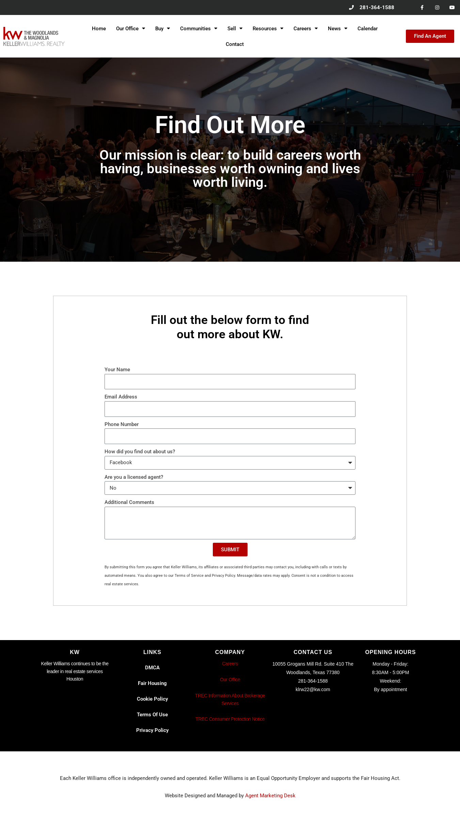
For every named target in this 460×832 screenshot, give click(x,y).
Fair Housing (152, 684)
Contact (235, 44)
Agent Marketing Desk (270, 796)
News (337, 29)
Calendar (368, 29)
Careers (306, 29)
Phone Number (122, 424)
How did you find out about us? (140, 452)
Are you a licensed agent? (134, 477)
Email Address (121, 397)
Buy (162, 29)
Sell (234, 29)
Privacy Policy (152, 731)
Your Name (117, 370)
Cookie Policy (152, 699)
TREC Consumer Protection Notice (230, 719)
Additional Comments (129, 503)
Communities (198, 29)
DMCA (152, 668)
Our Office (130, 29)
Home (99, 29)
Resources (268, 29)
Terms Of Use (152, 715)
